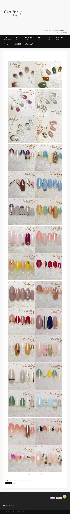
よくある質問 (17, 45)
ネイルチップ (59, 38)
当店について (7, 38)
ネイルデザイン (29, 38)
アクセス (6, 45)
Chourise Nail (12, 57)
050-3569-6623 (56, 30)
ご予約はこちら (29, 44)
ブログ (49, 38)
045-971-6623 (47, 30)
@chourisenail (63, 32)
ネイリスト (41, 38)
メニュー (18, 38)
